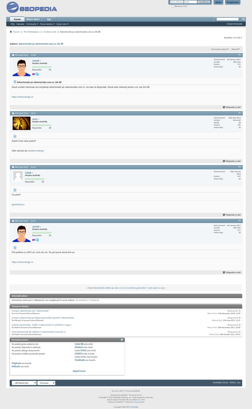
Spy (49, 19)
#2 (239, 113)
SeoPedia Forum (220, 382)
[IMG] (83, 350)
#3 (239, 167)
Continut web (49, 31)
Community (31, 24)
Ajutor (218, 2)
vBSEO (134, 400)
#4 (239, 220)
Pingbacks (16, 363)
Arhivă (233, 382)
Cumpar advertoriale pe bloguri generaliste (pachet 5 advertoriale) (43, 317)
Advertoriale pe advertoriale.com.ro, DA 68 (41, 43)
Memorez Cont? (179, 6)
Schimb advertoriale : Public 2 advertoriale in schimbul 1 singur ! (42, 324)
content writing (35, 150)
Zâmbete (79, 347)
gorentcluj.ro (18, 204)
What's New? (33, 19)
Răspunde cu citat (232, 107)
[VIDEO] (78, 353)
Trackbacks (80, 360)
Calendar (20, 24)
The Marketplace (31, 31)
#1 (239, 55)
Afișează (234, 49)
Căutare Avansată (234, 24)
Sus (238, 382)
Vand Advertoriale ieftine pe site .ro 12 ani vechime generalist (117, 287)
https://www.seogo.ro (22, 96)
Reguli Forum (79, 371)
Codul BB (79, 344)
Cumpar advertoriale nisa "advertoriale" (30, 310)
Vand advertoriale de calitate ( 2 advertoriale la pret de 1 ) (39, 331)
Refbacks (16, 366)
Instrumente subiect (219, 49)
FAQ (13, 24)
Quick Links (62, 24)
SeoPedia (134, 407)
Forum (17, 19)
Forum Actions (46, 24)
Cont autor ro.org (156, 287)
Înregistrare (233, 2)
